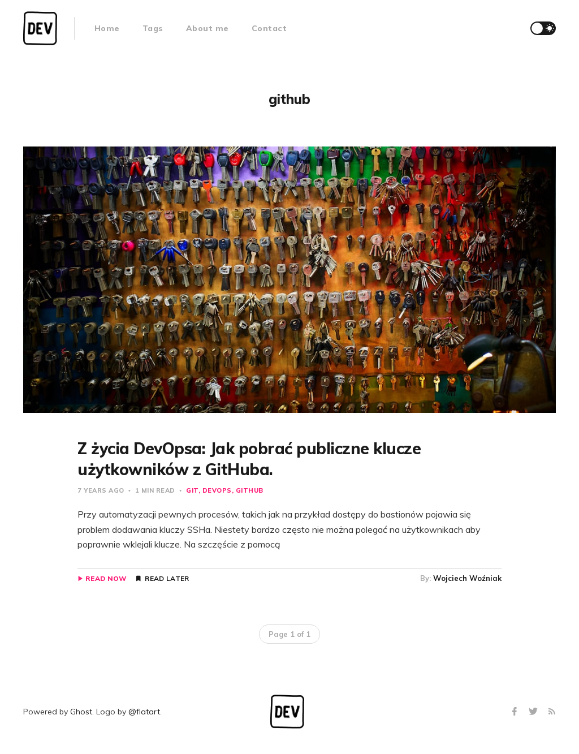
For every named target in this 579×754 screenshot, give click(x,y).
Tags (152, 28)
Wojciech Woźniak (467, 578)
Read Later (167, 578)
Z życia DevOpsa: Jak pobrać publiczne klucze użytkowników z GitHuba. (249, 458)
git (192, 490)
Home (107, 28)
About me (207, 28)
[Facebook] (516, 711)
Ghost (81, 711)
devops (217, 490)
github (249, 490)
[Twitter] (534, 711)
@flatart (144, 711)
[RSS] (552, 711)
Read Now (106, 578)
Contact (269, 28)
